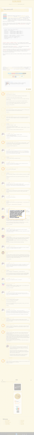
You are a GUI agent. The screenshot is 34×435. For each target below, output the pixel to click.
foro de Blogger (19, 216)
